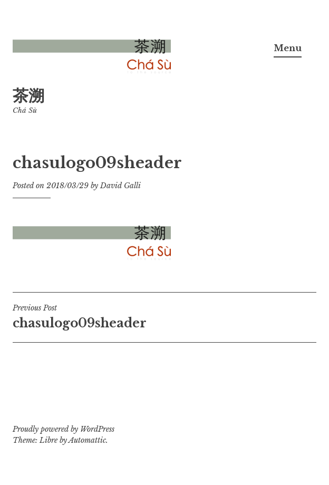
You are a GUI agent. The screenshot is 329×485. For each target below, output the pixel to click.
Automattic (87, 440)
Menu (288, 48)
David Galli (120, 185)
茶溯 (28, 95)
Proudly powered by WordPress (63, 429)
